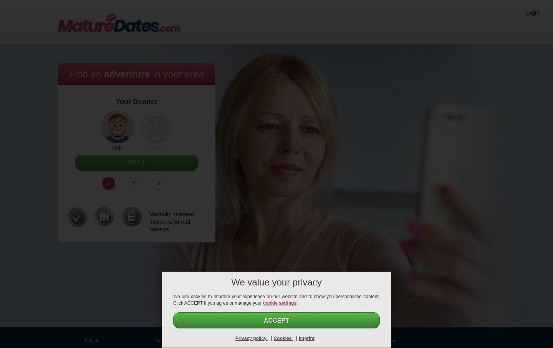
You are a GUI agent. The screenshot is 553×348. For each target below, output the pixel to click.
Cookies (283, 338)
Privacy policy (251, 338)
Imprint (307, 338)
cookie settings (279, 303)
